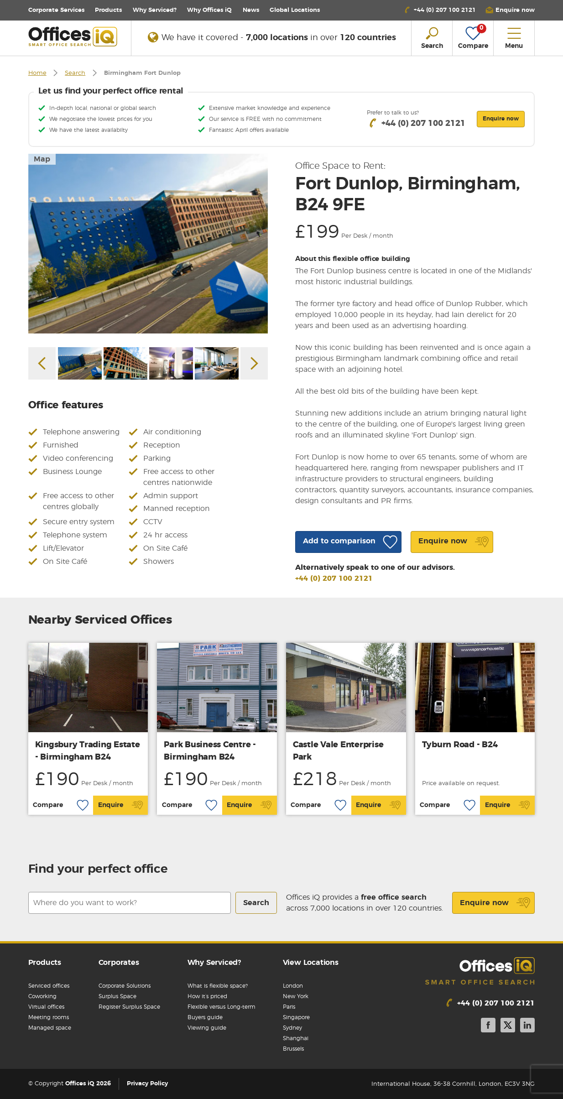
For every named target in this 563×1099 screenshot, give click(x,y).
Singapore (296, 1017)
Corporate (56, 10)
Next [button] (254, 363)
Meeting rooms (48, 1017)
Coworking (42, 996)
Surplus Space (117, 996)
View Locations (311, 962)
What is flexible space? (218, 986)
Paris (289, 1007)
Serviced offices (48, 986)
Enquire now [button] (501, 118)
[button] (510, 10)
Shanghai (295, 1038)
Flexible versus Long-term (221, 1007)
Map (42, 159)
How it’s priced (207, 996)
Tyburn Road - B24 (460, 745)
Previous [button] (42, 363)
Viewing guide (207, 1028)
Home (37, 73)
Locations (295, 10)
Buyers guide (205, 1017)
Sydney (292, 1028)
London (293, 986)
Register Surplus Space (129, 1007)
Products (108, 10)
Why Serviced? (155, 10)
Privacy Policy (147, 1084)
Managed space (49, 1028)
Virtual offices (46, 1007)
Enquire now (495, 903)
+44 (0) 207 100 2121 (334, 578)
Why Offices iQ (209, 10)
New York (295, 996)
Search (75, 73)
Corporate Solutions (125, 986)
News (251, 10)
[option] (148, 243)
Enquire (120, 805)
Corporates (119, 962)
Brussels (293, 1049)
